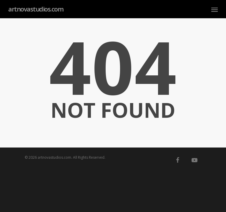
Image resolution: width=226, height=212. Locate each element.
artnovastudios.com (35, 9)
